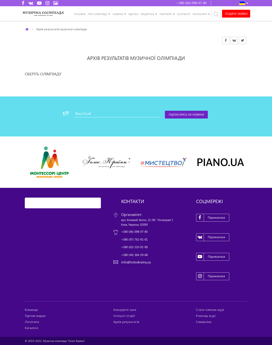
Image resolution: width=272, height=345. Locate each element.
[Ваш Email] (116, 113)
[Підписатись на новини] (186, 115)
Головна (79, 14)
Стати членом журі (210, 310)
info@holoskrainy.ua (136, 262)
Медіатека (147, 14)
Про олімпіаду (97, 14)
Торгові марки (35, 316)
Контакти (183, 14)
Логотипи (32, 322)
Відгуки (133, 14)
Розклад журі (206, 316)
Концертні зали (124, 310)
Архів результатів (126, 322)
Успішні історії (124, 316)
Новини (118, 14)
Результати (200, 14)
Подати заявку (236, 14)
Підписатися (210, 217)
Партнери (165, 14)
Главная (27, 29)
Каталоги (31, 328)
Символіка (204, 322)
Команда (31, 310)
